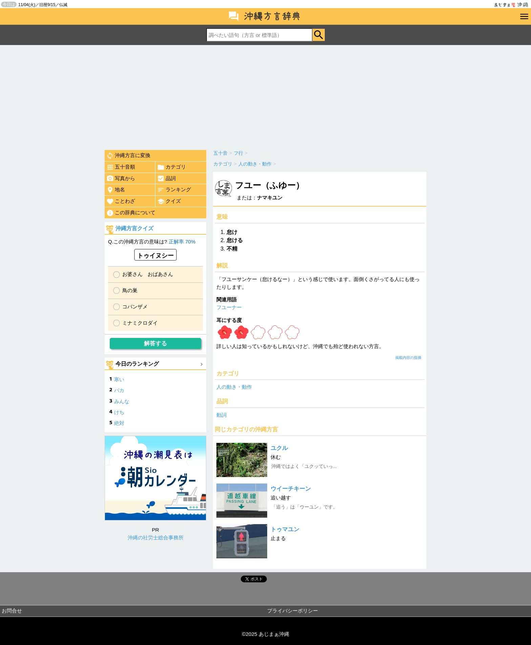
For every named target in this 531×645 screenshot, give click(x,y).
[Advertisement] (265, 95)
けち (119, 412)
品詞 (166, 178)
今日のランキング (137, 364)
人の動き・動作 (234, 387)
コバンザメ (135, 306)
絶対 (119, 423)
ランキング (174, 190)
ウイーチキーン (291, 489)
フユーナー (229, 307)
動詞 (221, 415)
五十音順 (120, 167)
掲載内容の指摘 (408, 358)
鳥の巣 (129, 290)
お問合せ (12, 611)
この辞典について (130, 213)
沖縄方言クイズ (134, 228)
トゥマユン (285, 529)
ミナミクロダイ (140, 323)
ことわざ (120, 201)
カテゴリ (171, 167)
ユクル (279, 448)
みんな (121, 401)
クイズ (169, 201)
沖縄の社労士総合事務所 (156, 537)
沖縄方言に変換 (128, 155)
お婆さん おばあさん (147, 274)
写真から (120, 178)
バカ (119, 390)
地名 (115, 190)
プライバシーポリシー (292, 611)
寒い (119, 379)
